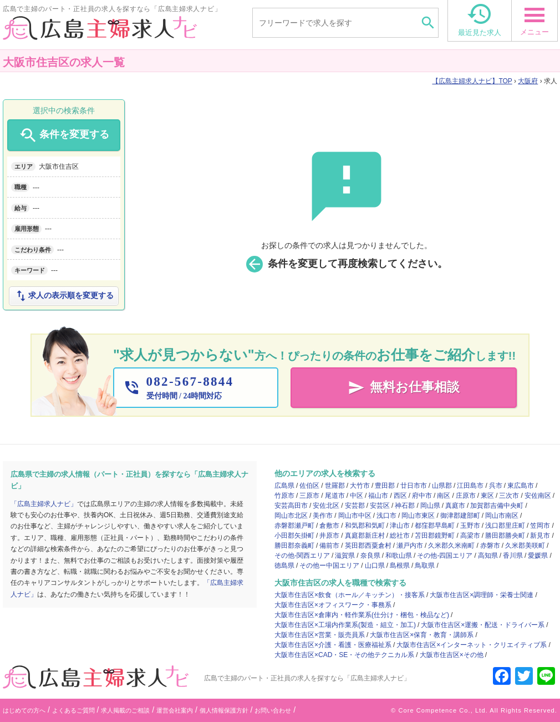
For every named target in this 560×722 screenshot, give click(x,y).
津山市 (400, 525)
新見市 (540, 535)
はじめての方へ (24, 710)
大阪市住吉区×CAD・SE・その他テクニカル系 (344, 655)
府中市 (422, 495)
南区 (443, 495)
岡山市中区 (354, 515)
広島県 (284, 485)
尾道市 (335, 495)
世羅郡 (335, 485)
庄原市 (466, 495)
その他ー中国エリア (329, 565)
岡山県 (430, 505)
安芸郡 (355, 505)
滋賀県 (345, 555)
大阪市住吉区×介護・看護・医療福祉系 (332, 645)
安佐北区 (326, 505)
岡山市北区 (291, 515)
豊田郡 (385, 485)
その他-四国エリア (444, 555)
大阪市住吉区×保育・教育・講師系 (422, 635)
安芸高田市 (291, 505)
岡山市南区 (501, 515)
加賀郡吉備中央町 (496, 505)
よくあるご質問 (73, 710)
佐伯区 (309, 485)
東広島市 (520, 485)
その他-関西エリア (302, 555)
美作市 (323, 515)
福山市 (378, 495)
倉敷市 (329, 525)
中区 (356, 495)
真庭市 (455, 505)
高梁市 (470, 535)
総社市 (400, 535)
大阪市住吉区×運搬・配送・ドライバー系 (482, 625)
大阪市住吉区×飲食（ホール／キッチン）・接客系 (349, 595)
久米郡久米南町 (451, 545)
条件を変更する (63, 135)
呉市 (495, 485)
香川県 (513, 555)
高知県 (488, 555)
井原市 (329, 535)
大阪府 (528, 81)
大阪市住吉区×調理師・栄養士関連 (481, 595)
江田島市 (470, 485)
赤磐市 (490, 545)
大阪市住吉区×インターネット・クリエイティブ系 (471, 645)
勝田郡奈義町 (294, 545)
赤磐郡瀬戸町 (294, 525)
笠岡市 (540, 525)
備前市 (329, 545)
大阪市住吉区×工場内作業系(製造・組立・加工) (345, 625)
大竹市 (360, 485)
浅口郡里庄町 (505, 525)
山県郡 (442, 485)
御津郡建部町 (460, 515)
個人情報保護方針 (224, 710)
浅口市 (386, 515)
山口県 (375, 565)
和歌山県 (398, 555)
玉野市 (470, 525)
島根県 (400, 565)
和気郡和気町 (365, 525)
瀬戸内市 (409, 545)
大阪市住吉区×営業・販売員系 (319, 635)
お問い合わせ (272, 710)
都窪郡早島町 (435, 525)
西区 (400, 495)
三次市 (509, 495)
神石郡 (405, 505)
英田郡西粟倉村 (368, 545)
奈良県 (370, 555)
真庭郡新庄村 (365, 535)
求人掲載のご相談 (125, 710)
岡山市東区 (418, 515)
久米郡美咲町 (525, 545)
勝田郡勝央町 (505, 535)
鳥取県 (425, 565)
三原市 (309, 495)
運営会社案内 (174, 710)
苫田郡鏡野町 (435, 535)
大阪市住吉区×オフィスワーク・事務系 (332, 605)
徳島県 (284, 565)
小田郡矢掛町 (294, 535)
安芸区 (380, 505)
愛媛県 (538, 555)
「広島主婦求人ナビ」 (44, 504)
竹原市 (284, 495)
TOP (472, 81)
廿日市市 (413, 485)
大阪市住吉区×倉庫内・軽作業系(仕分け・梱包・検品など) (361, 615)
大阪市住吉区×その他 (451, 655)
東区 (487, 495)
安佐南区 (538, 495)
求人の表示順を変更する (64, 296)
